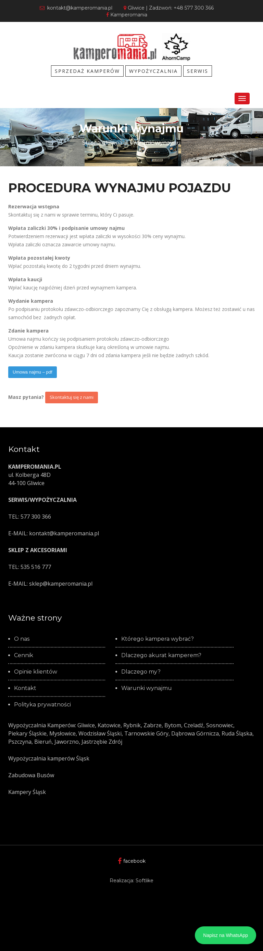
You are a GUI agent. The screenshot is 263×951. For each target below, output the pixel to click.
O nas (21, 639)
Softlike (144, 880)
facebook (132, 861)
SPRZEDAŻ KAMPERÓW (87, 71)
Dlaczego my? (141, 672)
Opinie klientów (35, 672)
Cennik (23, 655)
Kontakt (25, 688)
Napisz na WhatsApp (225, 935)
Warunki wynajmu (155, 143)
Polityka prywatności (42, 704)
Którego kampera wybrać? (157, 639)
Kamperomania (126, 14)
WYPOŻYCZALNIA (153, 71)
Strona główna (102, 143)
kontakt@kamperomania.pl (76, 7)
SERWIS (197, 71)
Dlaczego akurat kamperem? (161, 655)
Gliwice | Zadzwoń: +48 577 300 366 (169, 7)
